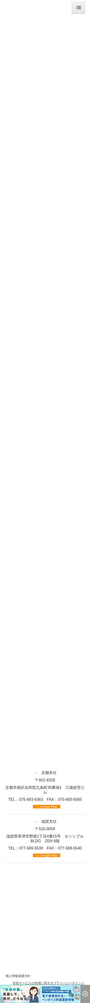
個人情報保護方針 (18, 976)
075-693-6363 (31, 799)
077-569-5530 (31, 848)
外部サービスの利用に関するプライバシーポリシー (48, 983)
